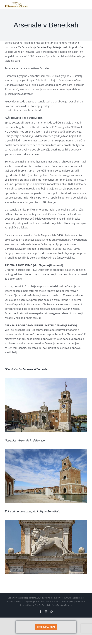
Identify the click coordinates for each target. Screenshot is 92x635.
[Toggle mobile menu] (85, 5)
